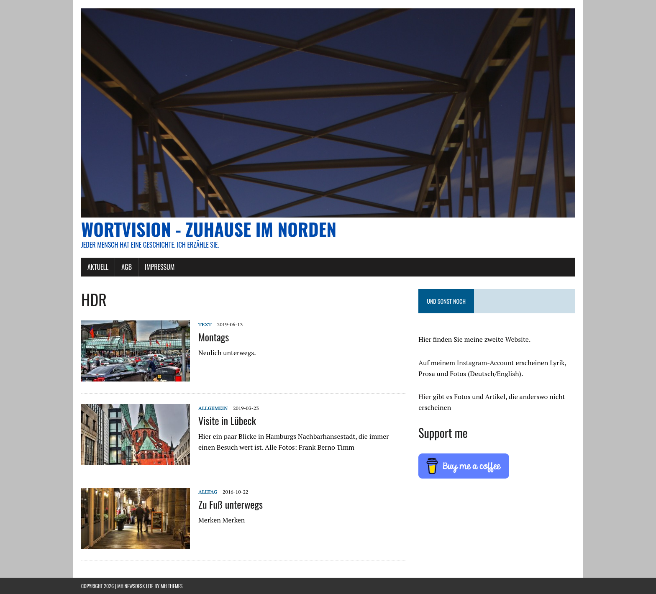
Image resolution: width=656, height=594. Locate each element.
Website (517, 339)
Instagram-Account (485, 362)
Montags (213, 336)
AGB (126, 267)
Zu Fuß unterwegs (230, 504)
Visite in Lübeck (227, 420)
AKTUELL (97, 267)
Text (205, 324)
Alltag (207, 492)
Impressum (159, 267)
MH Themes (171, 585)
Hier (424, 396)
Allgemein (213, 408)
